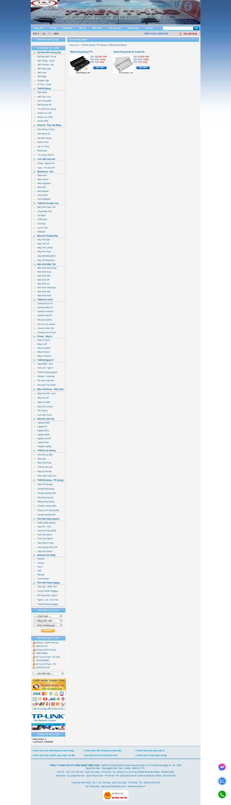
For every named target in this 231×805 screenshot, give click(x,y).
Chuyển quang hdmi (45, 514)
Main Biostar (41, 191)
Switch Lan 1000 (43, 117)
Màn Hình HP (42, 280)
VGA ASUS (41, 195)
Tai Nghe (39, 215)
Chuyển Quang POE (45, 493)
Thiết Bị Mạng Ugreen (46, 372)
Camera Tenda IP (43, 311)
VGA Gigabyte (42, 199)
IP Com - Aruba (42, 84)
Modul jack (40, 150)
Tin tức (53, 28)
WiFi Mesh (40, 92)
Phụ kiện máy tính (44, 380)
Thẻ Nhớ (39, 224)
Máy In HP (40, 344)
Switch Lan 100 (42, 113)
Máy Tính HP (41, 244)
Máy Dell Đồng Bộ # (45, 256)
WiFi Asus (40, 72)
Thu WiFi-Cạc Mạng (45, 109)
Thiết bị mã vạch (43, 467)
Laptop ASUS (42, 434)
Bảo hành (97, 28)
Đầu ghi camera (43, 320)
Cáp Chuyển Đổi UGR (46, 547)
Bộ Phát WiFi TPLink (45, 57)
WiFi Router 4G (43, 105)
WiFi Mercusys (42, 69)
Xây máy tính (114, 28)
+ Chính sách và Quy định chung (151, 755)
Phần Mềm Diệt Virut (45, 476)
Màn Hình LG (42, 284)
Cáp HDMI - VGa (43, 364)
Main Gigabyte (42, 183)
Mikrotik (39, 575)
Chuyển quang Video (45, 506)
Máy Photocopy (43, 462)
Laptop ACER (42, 423)
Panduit (39, 559)
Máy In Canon (42, 340)
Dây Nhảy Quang (43, 497)
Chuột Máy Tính (43, 211)
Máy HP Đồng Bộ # (44, 260)
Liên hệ (149, 28)
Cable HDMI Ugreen (45, 523)
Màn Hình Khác (43, 295)
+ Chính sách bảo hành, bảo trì (150, 750)
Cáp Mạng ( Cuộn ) (44, 129)
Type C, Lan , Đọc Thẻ (46, 600)
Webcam (39, 232)
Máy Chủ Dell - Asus (45, 393)
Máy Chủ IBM (42, 402)
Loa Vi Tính (41, 228)
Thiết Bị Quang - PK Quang (93, 45)
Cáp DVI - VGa (42, 526)
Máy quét (40, 459)
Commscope (41, 578)
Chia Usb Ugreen (43, 538)
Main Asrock (41, 179)
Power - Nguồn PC (44, 163)
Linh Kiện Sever (43, 415)
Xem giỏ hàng (190, 34)
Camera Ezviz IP (43, 303)
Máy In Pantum (42, 356)
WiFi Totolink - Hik (44, 64)
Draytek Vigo (41, 80)
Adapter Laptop (42, 446)
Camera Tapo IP (43, 315)
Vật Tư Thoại (41, 146)
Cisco (38, 567)
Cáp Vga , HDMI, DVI (45, 586)
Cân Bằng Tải (42, 134)
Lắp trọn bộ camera (44, 324)
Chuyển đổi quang (44, 489)
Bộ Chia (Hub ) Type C (46, 595)
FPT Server (41, 411)
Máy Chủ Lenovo (43, 406)
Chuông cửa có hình (45, 332)
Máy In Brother (42, 348)
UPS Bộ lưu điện (43, 455)
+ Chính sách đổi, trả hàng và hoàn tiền (102, 750)
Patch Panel (41, 142)
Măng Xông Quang (44, 501)
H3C (38, 571)
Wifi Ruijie (40, 76)
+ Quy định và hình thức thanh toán (100, 755)
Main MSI (40, 187)
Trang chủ (38, 28)
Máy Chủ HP (41, 398)
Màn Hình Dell (42, 276)
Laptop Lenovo (42, 438)
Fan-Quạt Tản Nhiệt (45, 385)
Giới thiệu (67, 28)
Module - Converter (44, 376)
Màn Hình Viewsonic (45, 287)
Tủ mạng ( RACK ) (44, 155)
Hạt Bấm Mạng (42, 138)
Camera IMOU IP (43, 307)
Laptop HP (40, 426)
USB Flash (40, 219)
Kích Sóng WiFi (43, 101)
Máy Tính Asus (42, 251)
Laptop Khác (41, 442)
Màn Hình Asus (42, 272)
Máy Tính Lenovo (43, 247)
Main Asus (40, 175)
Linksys (39, 563)
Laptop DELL (41, 430)
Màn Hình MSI (42, 292)
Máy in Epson (42, 352)
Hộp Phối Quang (43, 484)
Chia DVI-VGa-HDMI (45, 531)
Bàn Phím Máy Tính (45, 207)
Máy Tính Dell (42, 240)
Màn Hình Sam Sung (45, 268)
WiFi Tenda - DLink (44, 61)
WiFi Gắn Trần (42, 97)
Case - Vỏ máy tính (44, 168)
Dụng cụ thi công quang (46, 510)
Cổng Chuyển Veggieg (46, 591)
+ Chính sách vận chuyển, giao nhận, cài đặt (53, 755)
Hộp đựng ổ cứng (44, 543)
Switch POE (41, 121)
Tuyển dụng (133, 28)
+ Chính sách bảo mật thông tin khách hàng (53, 750)
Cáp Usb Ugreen (43, 551)
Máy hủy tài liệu (43, 471)
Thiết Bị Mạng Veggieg (46, 604)
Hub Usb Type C (43, 534)
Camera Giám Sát (44, 328)
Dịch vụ (82, 28)
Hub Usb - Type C (44, 368)
